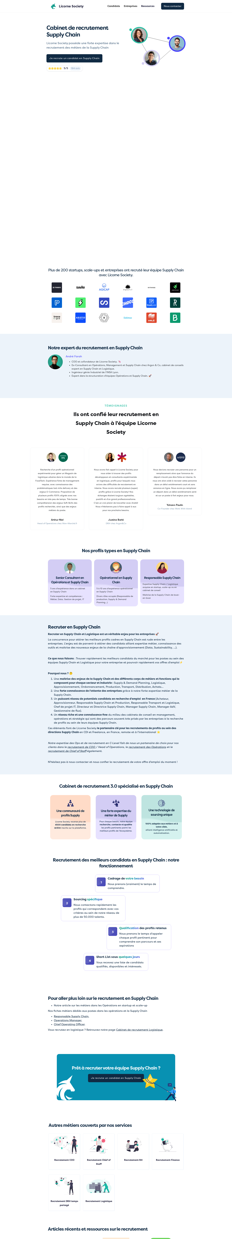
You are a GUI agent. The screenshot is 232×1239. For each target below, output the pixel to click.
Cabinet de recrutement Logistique (139, 1029)
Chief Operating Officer (69, 1024)
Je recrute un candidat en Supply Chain (74, 58)
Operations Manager (67, 1020)
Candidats (113, 6)
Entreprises (130, 6)
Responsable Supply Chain (71, 1016)
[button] (147, 6)
